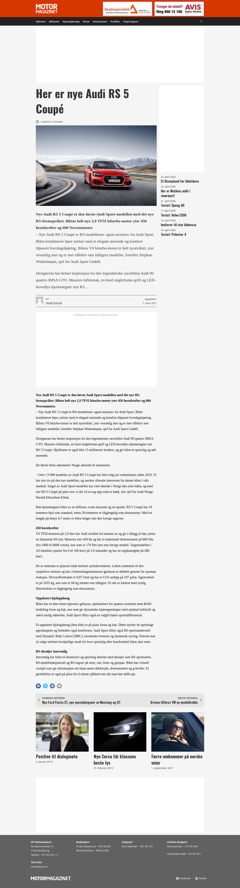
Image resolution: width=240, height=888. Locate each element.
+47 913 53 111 (49, 854)
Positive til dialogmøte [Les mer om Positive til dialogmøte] (57, 756)
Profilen (115, 21)
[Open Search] (201, 21)
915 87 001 (194, 853)
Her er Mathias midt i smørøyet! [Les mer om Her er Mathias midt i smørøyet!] (175, 193)
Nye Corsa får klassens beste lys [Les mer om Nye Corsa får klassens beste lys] (115, 759)
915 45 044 (191, 846)
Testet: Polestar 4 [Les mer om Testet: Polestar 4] (173, 234)
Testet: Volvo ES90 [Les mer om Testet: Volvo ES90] (173, 215)
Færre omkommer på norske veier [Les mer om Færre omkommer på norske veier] (176, 759)
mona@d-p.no (39, 866)
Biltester (54, 21)
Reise (86, 21)
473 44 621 (104, 846)
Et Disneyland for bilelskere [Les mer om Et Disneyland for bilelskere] (180, 181)
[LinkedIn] (52, 685)
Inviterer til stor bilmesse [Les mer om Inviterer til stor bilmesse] (178, 224)
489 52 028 (102, 850)
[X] (45, 685)
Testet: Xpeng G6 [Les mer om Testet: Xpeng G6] (172, 205)
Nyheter (41, 21)
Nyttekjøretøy (71, 21)
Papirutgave (130, 21)
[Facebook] (38, 685)
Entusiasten (100, 21)
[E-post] (59, 685)
